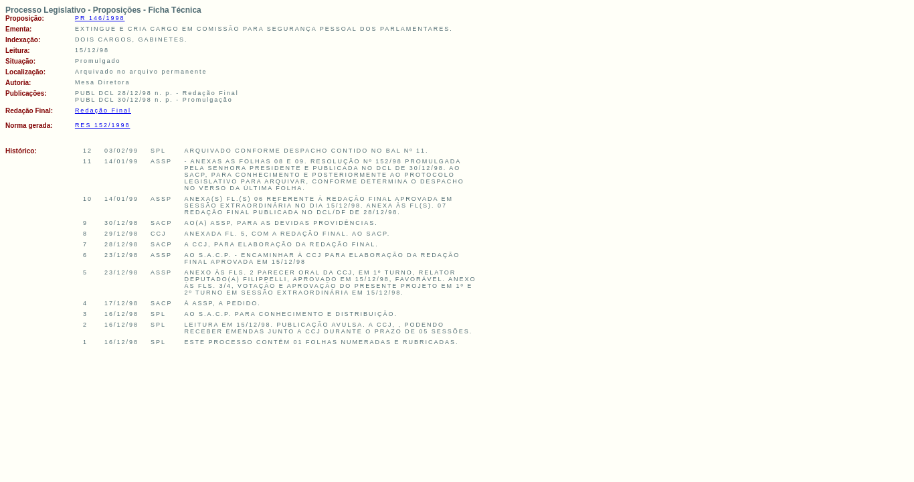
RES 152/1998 (102, 125)
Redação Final (103, 110)
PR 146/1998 (100, 18)
